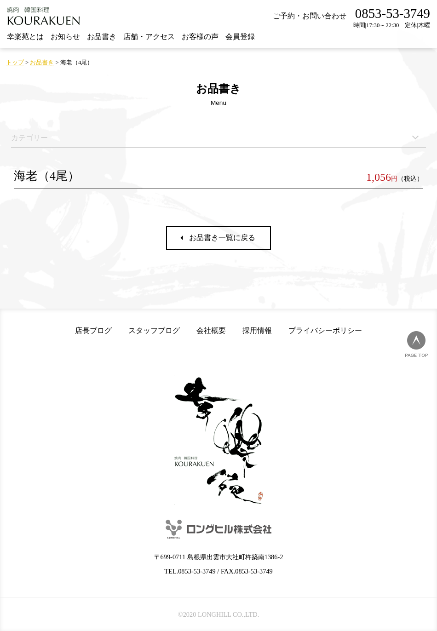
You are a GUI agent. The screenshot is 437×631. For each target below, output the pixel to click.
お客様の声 (200, 36)
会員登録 (240, 36)
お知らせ (65, 36)
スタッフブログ (154, 330)
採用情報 (257, 330)
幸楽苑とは (25, 36)
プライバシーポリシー (325, 330)
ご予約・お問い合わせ (309, 16)
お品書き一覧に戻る (222, 237)
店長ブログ (93, 330)
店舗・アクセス (149, 36)
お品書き (101, 36)
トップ (15, 62)
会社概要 (211, 330)
